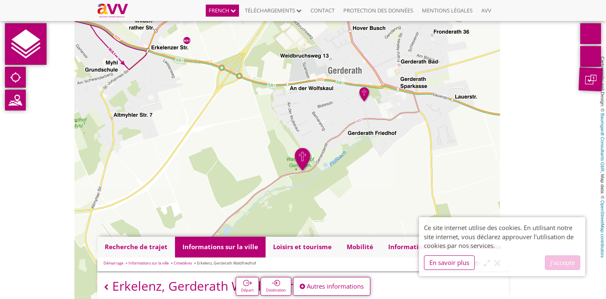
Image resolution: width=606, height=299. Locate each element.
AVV (486, 10)
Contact (322, 10)
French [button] (222, 10)
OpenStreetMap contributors (602, 228)
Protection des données (378, 10)
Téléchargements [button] (273, 10)
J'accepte (562, 262)
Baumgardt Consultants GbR (602, 142)
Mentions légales (447, 10)
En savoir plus (449, 262)
